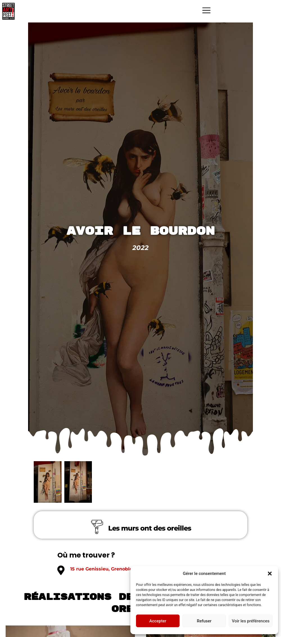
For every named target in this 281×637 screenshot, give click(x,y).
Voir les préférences (250, 621)
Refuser (204, 621)
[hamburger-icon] (206, 11)
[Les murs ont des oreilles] (97, 527)
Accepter (157, 621)
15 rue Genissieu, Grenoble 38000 (109, 569)
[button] (270, 573)
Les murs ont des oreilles (149, 528)
